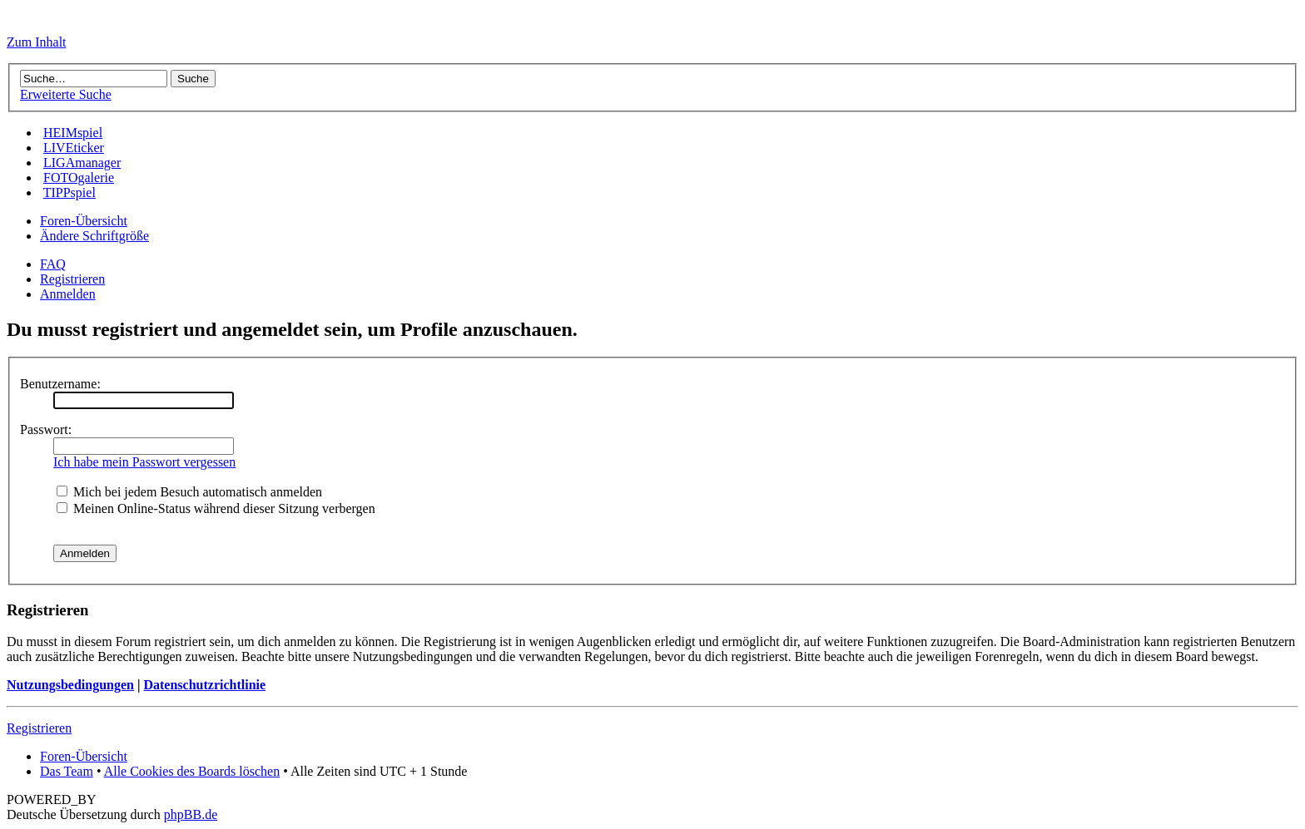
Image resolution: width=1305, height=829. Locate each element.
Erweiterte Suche (66, 94)
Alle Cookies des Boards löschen (192, 771)
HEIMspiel (72, 133)
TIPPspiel (69, 192)
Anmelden (68, 294)
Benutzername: (60, 384)
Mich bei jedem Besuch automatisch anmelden (189, 492)
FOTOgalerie (78, 177)
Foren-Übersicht (83, 221)
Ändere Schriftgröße (94, 236)
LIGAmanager (82, 162)
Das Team (66, 771)
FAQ (53, 264)
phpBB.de (190, 814)
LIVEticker (73, 148)
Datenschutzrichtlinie (204, 685)
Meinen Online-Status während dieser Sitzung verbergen (216, 508)
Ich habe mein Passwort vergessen (144, 462)
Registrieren (72, 279)
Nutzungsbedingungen (70, 685)
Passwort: (46, 429)
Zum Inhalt (37, 42)
